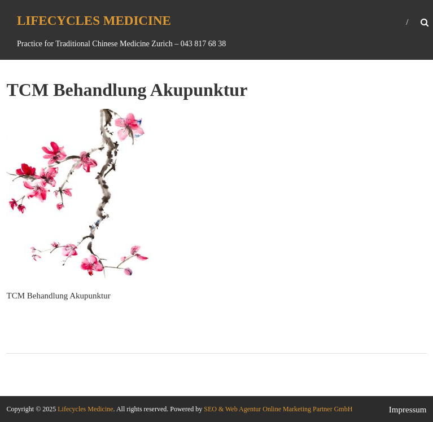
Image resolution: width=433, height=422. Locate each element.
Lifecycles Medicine (94, 21)
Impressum (408, 409)
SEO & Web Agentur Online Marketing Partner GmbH (277, 409)
